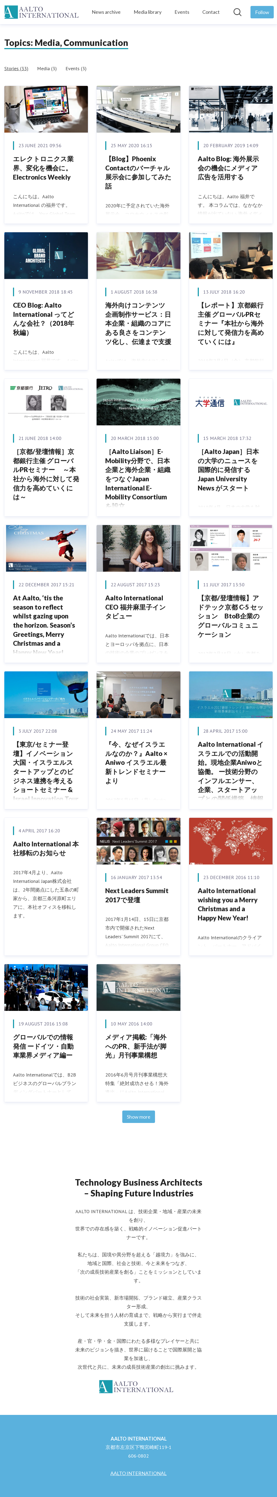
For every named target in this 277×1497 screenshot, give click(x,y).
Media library (147, 12)
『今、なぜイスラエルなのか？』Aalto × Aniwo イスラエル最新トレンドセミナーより (136, 762)
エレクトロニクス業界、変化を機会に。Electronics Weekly (43, 168)
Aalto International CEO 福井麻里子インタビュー (135, 607)
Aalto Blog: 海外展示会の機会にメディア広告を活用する (228, 168)
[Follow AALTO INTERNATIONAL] (262, 12)
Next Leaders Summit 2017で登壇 (137, 895)
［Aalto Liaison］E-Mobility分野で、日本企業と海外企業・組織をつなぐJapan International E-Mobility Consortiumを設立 (137, 479)
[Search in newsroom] (237, 12)
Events (181, 12)
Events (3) (76, 68)
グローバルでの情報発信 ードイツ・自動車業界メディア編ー (43, 1046)
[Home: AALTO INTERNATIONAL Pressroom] (43, 12)
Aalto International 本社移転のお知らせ (46, 848)
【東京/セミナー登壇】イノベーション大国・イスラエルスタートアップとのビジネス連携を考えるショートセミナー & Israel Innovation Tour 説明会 (45, 776)
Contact (211, 12)
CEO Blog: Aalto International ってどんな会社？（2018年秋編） (43, 318)
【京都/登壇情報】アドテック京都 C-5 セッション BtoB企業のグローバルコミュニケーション (231, 616)
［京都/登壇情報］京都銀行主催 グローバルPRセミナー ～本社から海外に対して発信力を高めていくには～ (46, 474)
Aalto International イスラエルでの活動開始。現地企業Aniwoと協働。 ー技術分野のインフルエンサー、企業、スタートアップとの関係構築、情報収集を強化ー (231, 776)
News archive (106, 12)
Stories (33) (16, 68)
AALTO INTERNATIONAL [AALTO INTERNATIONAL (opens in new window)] (138, 1473)
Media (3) (47, 68)
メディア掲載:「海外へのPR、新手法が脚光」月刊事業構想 (135, 1046)
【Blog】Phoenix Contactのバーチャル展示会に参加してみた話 (138, 172)
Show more (138, 1117)
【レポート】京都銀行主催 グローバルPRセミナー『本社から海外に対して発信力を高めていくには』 (231, 323)
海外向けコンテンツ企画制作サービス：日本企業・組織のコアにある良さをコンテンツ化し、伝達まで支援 (138, 323)
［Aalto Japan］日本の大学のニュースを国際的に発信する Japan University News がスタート (228, 470)
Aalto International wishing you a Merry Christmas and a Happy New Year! (228, 904)
